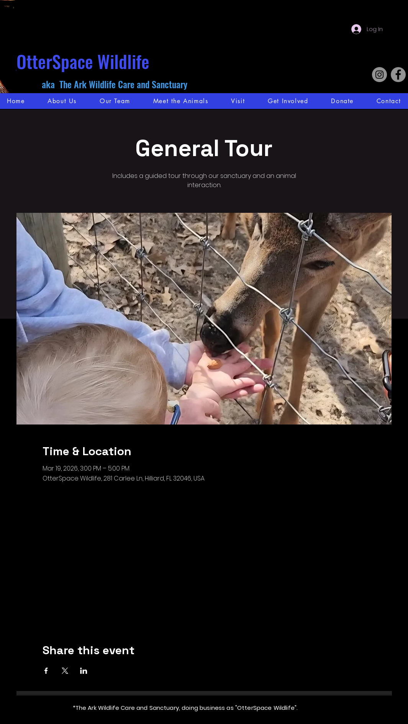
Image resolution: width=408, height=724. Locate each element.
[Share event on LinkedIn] (83, 671)
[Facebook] (398, 74)
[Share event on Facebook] (46, 671)
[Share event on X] (65, 671)
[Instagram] (379, 74)
